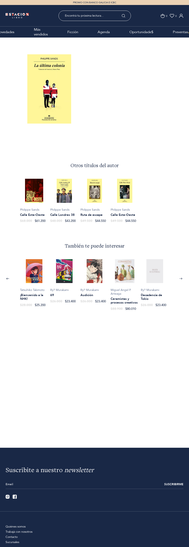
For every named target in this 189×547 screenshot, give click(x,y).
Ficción (72, 32)
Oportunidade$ (141, 32)
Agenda (104, 32)
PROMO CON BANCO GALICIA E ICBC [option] (94, 2)
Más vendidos (41, 32)
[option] (49, 95)
